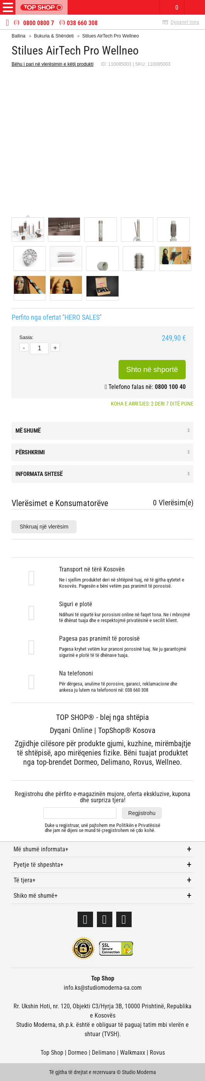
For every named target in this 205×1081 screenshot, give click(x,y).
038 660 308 (82, 23)
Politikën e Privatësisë (138, 825)
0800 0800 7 (38, 23)
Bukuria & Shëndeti (54, 36)
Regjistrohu (142, 813)
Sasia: (26, 337)
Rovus (157, 1052)
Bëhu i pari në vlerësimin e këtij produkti (52, 64)
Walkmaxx (132, 1052)
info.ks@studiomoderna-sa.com (103, 987)
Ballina (18, 36)
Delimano (103, 1052)
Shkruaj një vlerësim (44, 526)
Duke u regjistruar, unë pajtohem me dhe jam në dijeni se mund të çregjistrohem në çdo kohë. (102, 828)
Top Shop (52, 1052)
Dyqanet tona (185, 22)
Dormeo (77, 1052)
